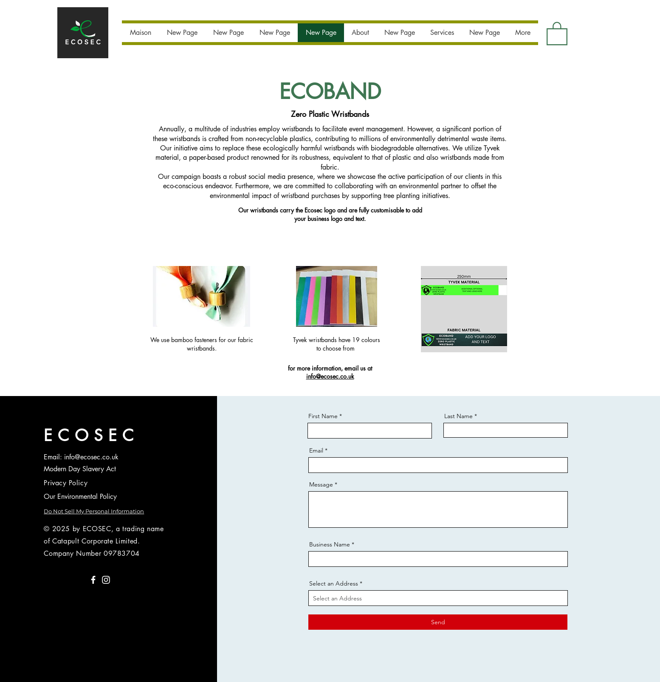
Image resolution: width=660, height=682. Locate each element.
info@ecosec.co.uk (330, 376)
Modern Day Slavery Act (80, 468)
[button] (557, 32)
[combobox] (438, 598)
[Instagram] (106, 579)
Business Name (329, 544)
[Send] (437, 622)
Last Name (458, 416)
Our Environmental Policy (80, 496)
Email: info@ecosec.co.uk (81, 457)
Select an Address (333, 583)
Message (321, 484)
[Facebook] (93, 579)
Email (316, 450)
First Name (323, 416)
